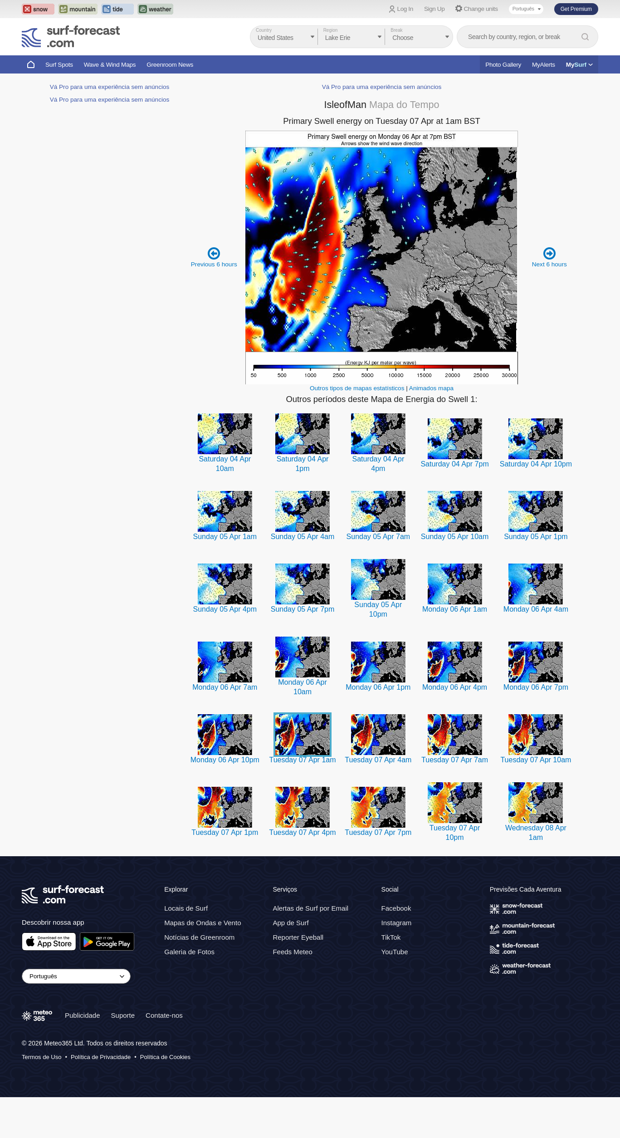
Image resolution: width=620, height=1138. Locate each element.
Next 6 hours (549, 257)
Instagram (396, 923)
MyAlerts (543, 64)
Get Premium (576, 9)
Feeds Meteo (292, 952)
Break (396, 30)
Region (330, 30)
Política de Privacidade (101, 1057)
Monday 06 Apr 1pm (378, 687)
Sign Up (434, 8)
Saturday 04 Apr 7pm (454, 464)
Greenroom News (169, 64)
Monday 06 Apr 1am (454, 609)
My (579, 65)
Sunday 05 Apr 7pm (303, 609)
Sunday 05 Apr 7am (378, 536)
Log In (405, 8)
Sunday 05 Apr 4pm (225, 609)
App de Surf (290, 923)
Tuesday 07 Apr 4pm (302, 832)
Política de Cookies (165, 1057)
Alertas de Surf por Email (310, 908)
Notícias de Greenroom (199, 937)
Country (264, 30)
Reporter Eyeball (298, 937)
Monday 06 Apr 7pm (535, 687)
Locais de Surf (186, 908)
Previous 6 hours (214, 257)
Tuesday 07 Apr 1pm (224, 832)
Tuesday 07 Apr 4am (378, 760)
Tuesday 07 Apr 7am (454, 760)
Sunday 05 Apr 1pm (536, 536)
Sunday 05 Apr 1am (225, 536)
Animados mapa (431, 388)
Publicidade (82, 1015)
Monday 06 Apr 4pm (454, 687)
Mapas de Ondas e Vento (202, 923)
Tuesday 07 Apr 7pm (378, 832)
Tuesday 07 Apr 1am (302, 760)
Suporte (123, 1015)
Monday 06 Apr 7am (224, 687)
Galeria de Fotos (189, 952)
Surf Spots (59, 64)
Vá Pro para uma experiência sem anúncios (110, 86)
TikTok (391, 937)
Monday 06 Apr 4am (535, 609)
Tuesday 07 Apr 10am (535, 760)
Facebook (396, 908)
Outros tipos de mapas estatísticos (357, 388)
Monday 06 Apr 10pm (224, 760)
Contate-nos (164, 1015)
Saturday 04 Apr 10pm (536, 464)
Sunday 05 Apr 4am (303, 536)
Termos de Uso (41, 1057)
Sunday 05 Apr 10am (454, 536)
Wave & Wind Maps (110, 64)
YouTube (394, 952)
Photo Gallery (503, 64)
